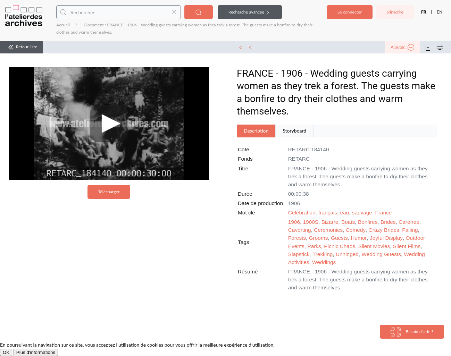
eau (344, 212)
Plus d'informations (35, 352)
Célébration (302, 212)
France (383, 212)
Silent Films (407, 246)
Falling (410, 230)
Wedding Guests (381, 254)
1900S (311, 222)
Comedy (356, 230)
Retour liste (21, 47)
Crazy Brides (384, 230)
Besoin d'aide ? (412, 332)
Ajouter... (402, 47)
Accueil (63, 24)
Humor (359, 238)
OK (6, 352)
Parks (314, 246)
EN (439, 12)
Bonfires (367, 222)
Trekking (322, 254)
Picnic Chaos (339, 246)
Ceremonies (328, 230)
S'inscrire (395, 12)
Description (256, 131)
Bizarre (330, 222)
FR (423, 12)
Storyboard (294, 131)
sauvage (362, 212)
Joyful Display (386, 238)
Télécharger (109, 191)
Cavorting (299, 230)
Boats (348, 222)
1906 (294, 222)
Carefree (409, 222)
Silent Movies (374, 246)
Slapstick (299, 254)
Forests (297, 238)
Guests (339, 238)
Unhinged (347, 254)
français (327, 212)
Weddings (324, 262)
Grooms (318, 238)
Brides (388, 222)
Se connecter (349, 12)
